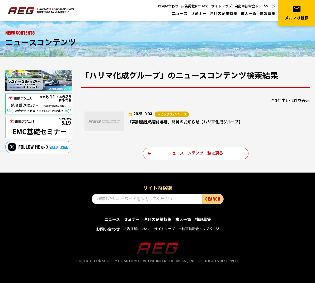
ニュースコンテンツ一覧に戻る (195, 153)
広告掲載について (195, 6)
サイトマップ (221, 6)
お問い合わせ (168, 6)
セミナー (198, 14)
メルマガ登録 (296, 12)
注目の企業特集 (223, 14)
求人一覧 (248, 14)
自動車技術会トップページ (254, 6)
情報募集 (267, 14)
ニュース (179, 14)
